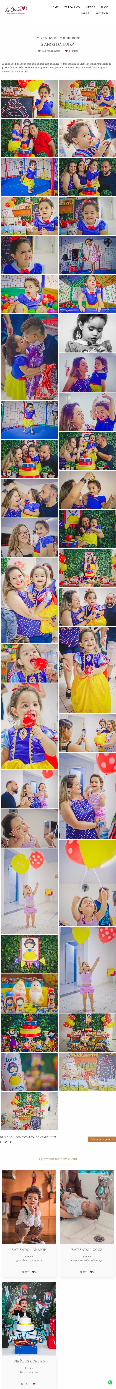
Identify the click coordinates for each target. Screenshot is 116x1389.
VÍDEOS (90, 7)
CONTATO (102, 12)
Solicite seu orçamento (102, 1139)
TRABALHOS (72, 7)
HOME (54, 7)
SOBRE (85, 12)
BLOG (104, 7)
